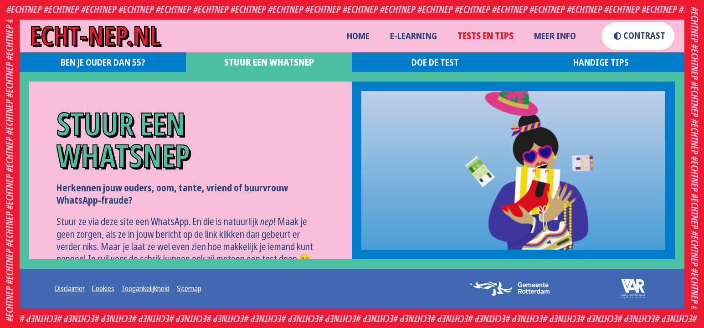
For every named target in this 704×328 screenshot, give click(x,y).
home (358, 36)
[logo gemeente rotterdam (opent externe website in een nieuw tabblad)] (513, 288)
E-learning (413, 36)
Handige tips (601, 62)
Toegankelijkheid (145, 289)
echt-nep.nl (95, 36)
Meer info (555, 36)
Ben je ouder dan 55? (103, 62)
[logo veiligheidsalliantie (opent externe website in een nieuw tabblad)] (627, 288)
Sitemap (189, 289)
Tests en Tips (485, 36)
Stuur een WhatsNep (269, 62)
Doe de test (435, 62)
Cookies (103, 289)
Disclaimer (70, 289)
